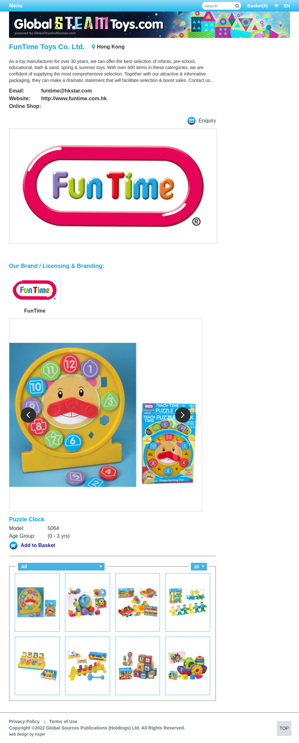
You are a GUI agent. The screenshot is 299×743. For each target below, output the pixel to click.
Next (183, 415)
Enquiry (201, 120)
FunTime (34, 311)
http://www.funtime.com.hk (74, 98)
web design (19, 734)
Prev (28, 415)
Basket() (258, 5)
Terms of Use (63, 721)
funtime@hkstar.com (66, 90)
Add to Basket (32, 545)
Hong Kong (111, 46)
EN (287, 5)
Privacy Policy (24, 721)
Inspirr (40, 734)
